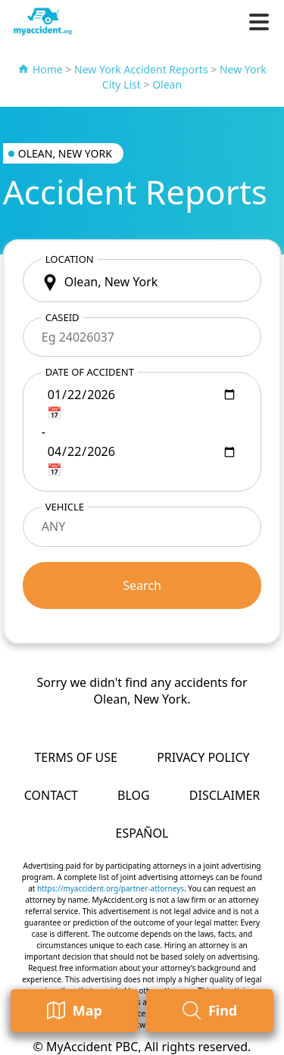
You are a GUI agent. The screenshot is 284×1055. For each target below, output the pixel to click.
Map (74, 1010)
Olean (167, 84)
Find (210, 1010)
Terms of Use (75, 757)
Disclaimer (224, 795)
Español (142, 833)
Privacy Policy (203, 757)
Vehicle (64, 506)
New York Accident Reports (141, 69)
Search (142, 585)
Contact (51, 795)
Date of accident (89, 372)
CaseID (62, 317)
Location (69, 259)
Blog (133, 795)
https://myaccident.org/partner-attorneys (110, 888)
